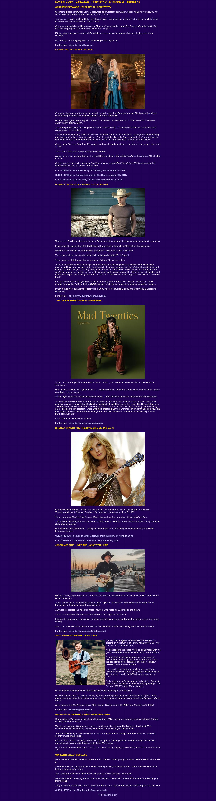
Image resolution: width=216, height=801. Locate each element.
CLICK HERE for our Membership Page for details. (81, 790)
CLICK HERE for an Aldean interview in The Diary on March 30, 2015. (91, 175)
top (100, 795)
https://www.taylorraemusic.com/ (86, 423)
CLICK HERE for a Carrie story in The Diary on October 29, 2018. (89, 179)
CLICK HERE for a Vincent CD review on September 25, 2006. (87, 540)
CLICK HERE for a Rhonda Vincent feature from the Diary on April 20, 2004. (94, 536)
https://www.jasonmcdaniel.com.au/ (87, 631)
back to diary (110, 795)
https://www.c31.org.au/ (81, 45)
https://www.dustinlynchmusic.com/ (87, 296)
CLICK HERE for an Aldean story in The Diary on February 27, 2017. (90, 170)
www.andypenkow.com (81, 709)
